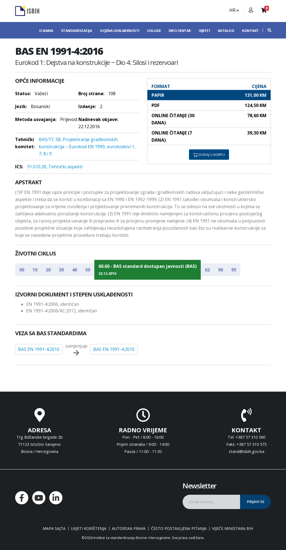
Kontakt (250, 30)
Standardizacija (76, 30)
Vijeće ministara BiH (232, 528)
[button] (267, 30)
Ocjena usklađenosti (119, 30)
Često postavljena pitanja (179, 528)
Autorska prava (128, 528)
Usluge (154, 30)
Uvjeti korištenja (88, 528)
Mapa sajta (54, 528)
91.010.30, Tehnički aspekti (54, 167)
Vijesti (204, 30)
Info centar (180, 30)
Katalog (226, 30)
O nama (46, 30)
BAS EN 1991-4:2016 (38, 349)
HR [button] (234, 10)
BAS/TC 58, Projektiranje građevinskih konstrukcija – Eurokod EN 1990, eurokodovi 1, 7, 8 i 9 (87, 146)
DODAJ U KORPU (209, 154)
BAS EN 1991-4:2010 (113, 349)
